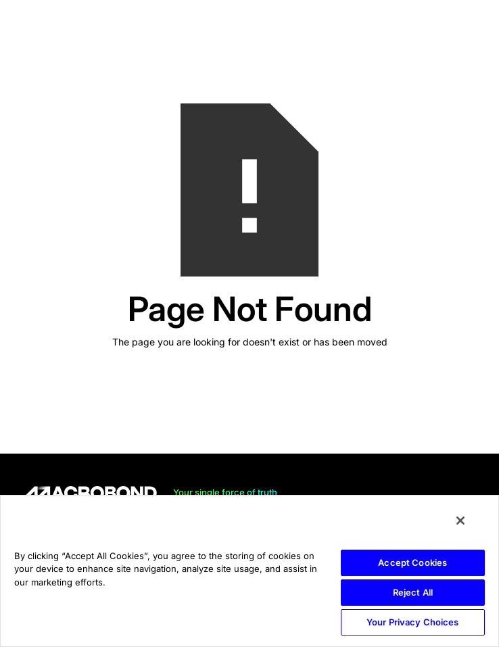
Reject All (413, 592)
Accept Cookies (412, 562)
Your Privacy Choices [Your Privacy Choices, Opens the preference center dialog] (412, 622)
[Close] (460, 520)
